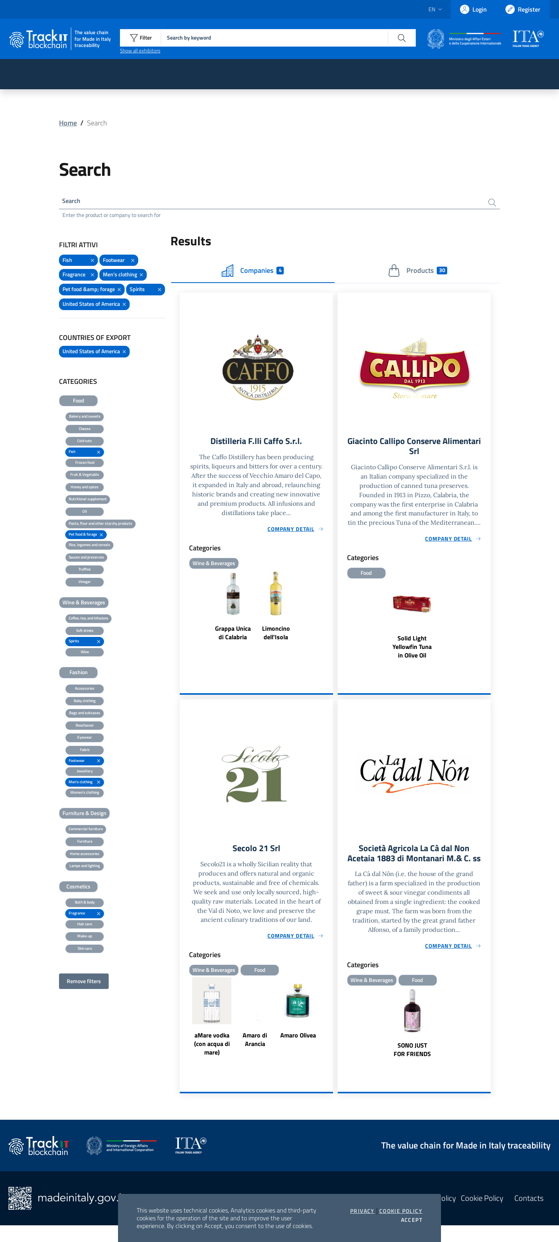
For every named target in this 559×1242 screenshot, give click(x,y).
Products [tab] (417, 272)
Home (68, 123)
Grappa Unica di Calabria (233, 635)
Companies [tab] (253, 272)
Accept (411, 1220)
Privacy (362, 1211)
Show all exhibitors (140, 50)
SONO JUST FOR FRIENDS (412, 1066)
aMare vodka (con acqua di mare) (212, 1049)
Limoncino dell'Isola (276, 635)
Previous (183, 1023)
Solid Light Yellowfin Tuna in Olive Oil (412, 650)
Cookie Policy (400, 1211)
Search (72, 201)
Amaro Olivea (298, 1040)
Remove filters (84, 982)
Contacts (528, 1215)
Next (329, 1023)
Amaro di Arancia (255, 1044)
